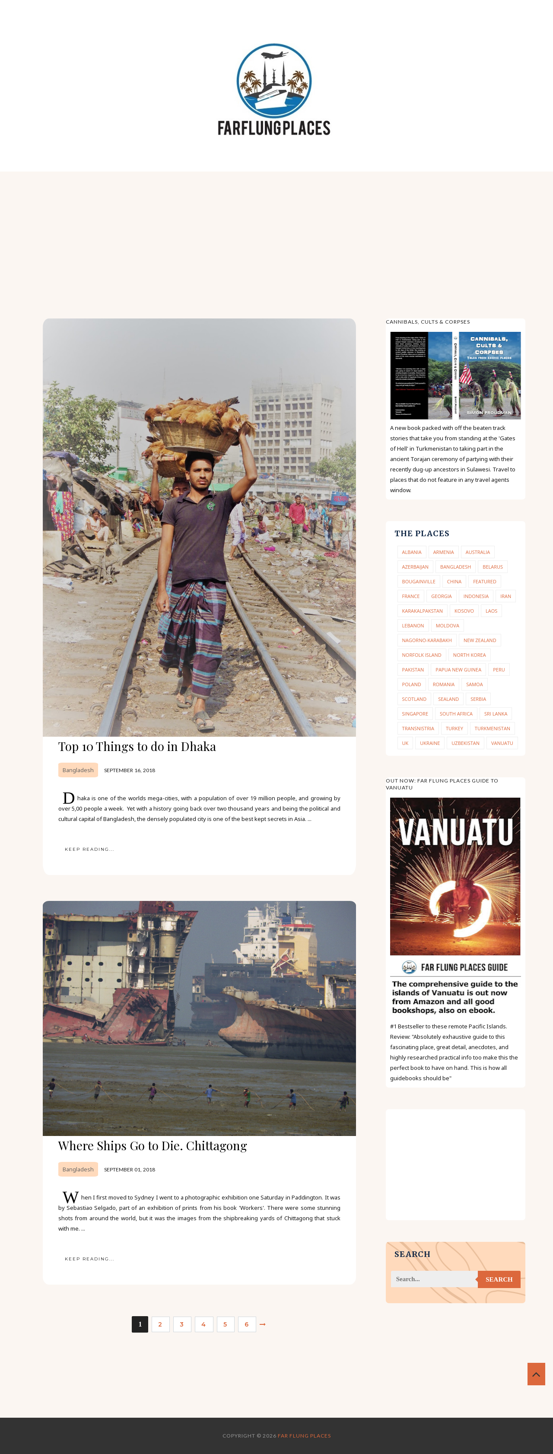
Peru (499, 669)
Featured (484, 581)
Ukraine (430, 743)
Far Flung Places (304, 1435)
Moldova (447, 625)
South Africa (456, 713)
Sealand (448, 699)
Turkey (454, 728)
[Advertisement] (276, 236)
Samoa (474, 684)
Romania (444, 684)
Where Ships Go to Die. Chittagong (152, 1145)
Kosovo (464, 611)
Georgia (441, 596)
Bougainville (418, 581)
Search (499, 1279)
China (454, 581)
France (411, 596)
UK (405, 743)
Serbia (478, 699)
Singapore (415, 713)
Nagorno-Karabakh (427, 640)
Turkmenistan (492, 728)
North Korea (469, 655)
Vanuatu (502, 743)
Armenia (443, 552)
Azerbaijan (415, 566)
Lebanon (413, 625)
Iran (505, 596)
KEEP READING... (89, 849)
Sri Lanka (495, 713)
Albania (412, 552)
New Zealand (480, 640)
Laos (491, 611)
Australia (478, 552)
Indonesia (476, 596)
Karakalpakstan (422, 611)
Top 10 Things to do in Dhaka (137, 746)
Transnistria (418, 728)
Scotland (414, 699)
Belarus (493, 566)
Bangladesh (78, 770)
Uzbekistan (465, 743)
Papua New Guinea (458, 669)
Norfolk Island (422, 655)
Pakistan (413, 669)
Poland (411, 684)
